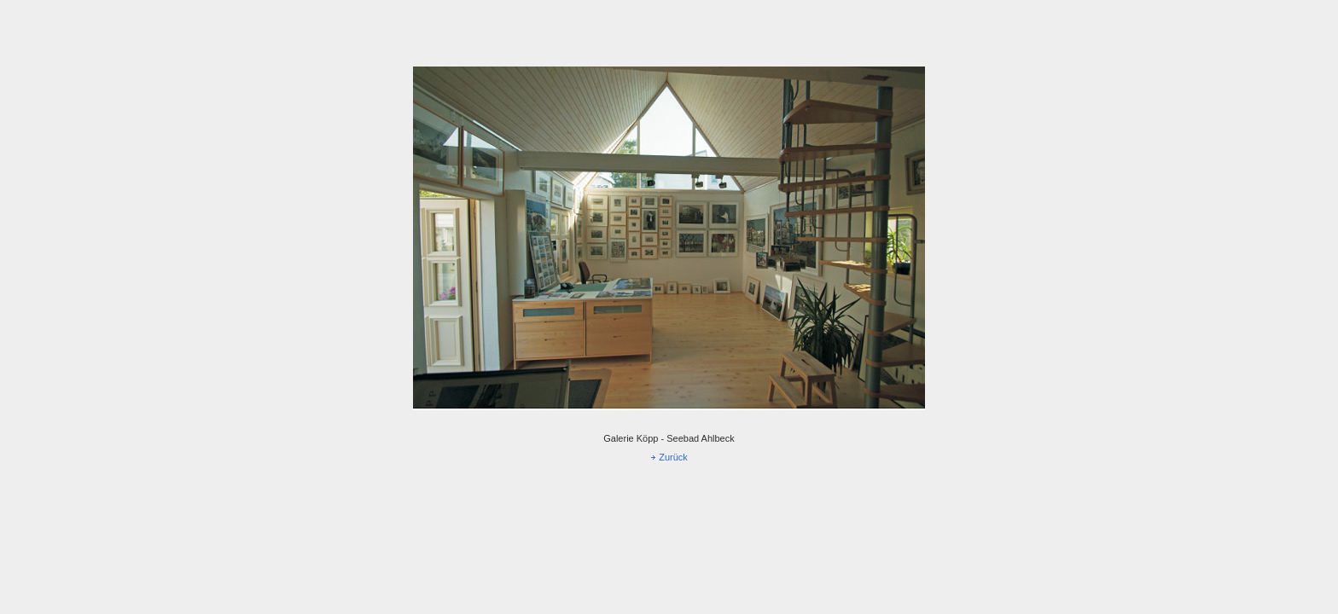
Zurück (673, 457)
